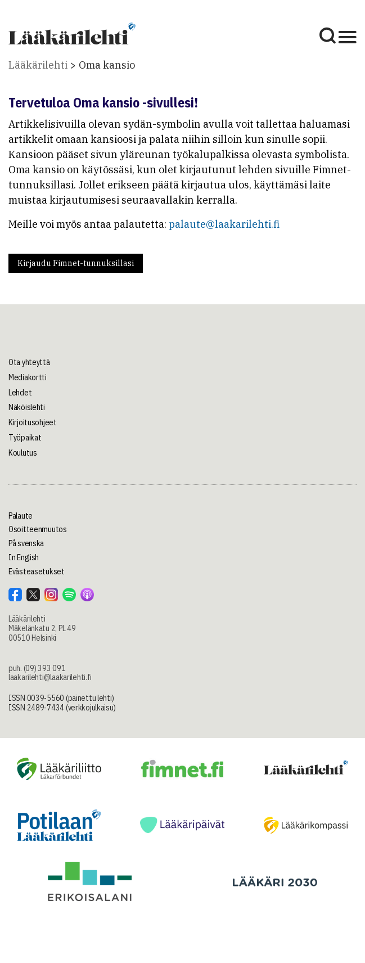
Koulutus (22, 453)
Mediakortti (27, 377)
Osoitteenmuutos (37, 529)
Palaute (20, 516)
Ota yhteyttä (29, 362)
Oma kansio (107, 64)
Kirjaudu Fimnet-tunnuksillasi (75, 263)
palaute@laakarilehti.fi (224, 224)
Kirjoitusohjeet (32, 422)
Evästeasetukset (36, 571)
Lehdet (19, 393)
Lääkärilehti (37, 64)
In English (23, 557)
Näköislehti (26, 407)
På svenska (26, 543)
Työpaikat (24, 438)
